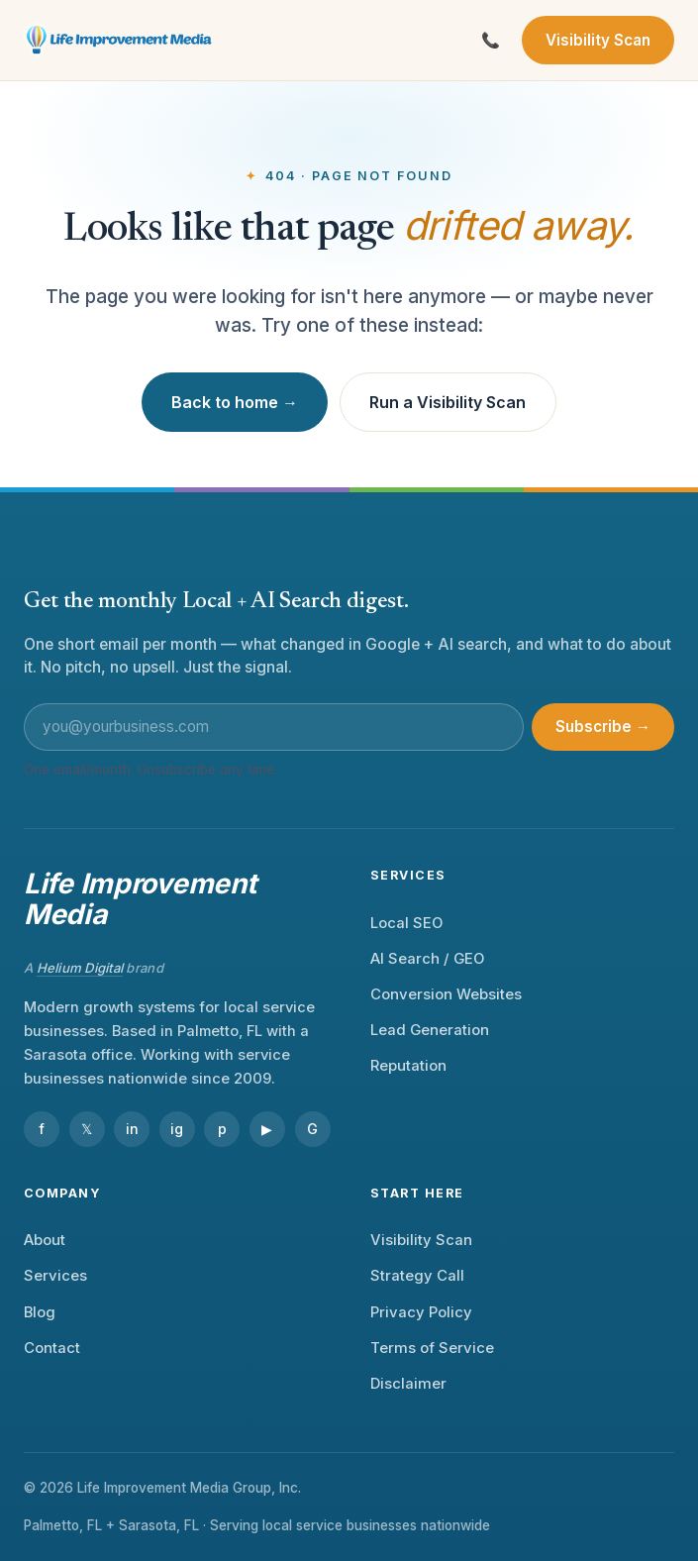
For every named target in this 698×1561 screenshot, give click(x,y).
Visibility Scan (598, 40)
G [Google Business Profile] (312, 1128)
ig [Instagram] (176, 1128)
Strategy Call (417, 1276)
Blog (39, 1312)
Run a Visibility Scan (447, 402)
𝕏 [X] (86, 1128)
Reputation (408, 1066)
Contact (52, 1348)
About (44, 1240)
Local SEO (406, 923)
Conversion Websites (446, 994)
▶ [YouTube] (266, 1128)
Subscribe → (602, 726)
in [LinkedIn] (132, 1128)
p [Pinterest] (222, 1128)
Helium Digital (80, 968)
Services (55, 1276)
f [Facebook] (42, 1128)
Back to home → (234, 402)
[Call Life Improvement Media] (491, 40)
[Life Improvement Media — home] (120, 40)
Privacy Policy (421, 1312)
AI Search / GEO (427, 959)
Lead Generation (429, 1030)
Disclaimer (408, 1384)
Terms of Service (432, 1348)
